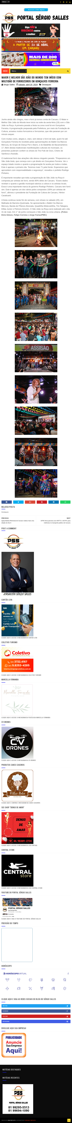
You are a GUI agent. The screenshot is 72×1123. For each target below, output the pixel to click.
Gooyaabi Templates (30, 1120)
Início (5, 71)
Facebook (37, 1011)
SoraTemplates (12, 1120)
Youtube (37, 1016)
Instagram (37, 1021)
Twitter (37, 1006)
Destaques (46, 85)
